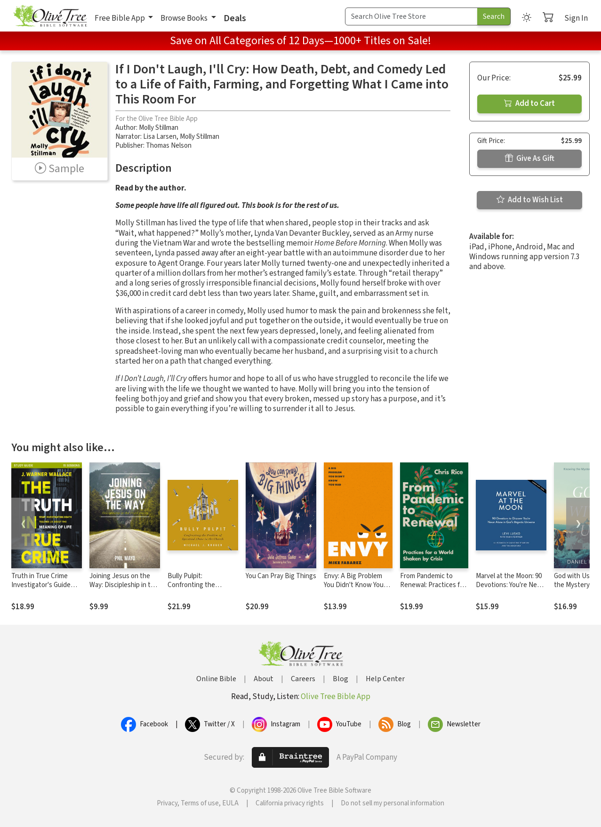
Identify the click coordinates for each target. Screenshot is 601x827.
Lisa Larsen (159, 137)
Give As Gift (529, 158)
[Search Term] (411, 16)
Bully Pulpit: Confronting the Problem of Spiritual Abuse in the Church (197, 589)
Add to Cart (529, 103)
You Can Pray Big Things (281, 576)
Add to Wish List (530, 200)
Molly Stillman (158, 128)
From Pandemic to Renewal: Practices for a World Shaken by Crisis (433, 589)
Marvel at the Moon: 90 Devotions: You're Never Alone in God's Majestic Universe (511, 589)
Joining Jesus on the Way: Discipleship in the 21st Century (123, 585)
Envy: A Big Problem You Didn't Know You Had (354, 585)
